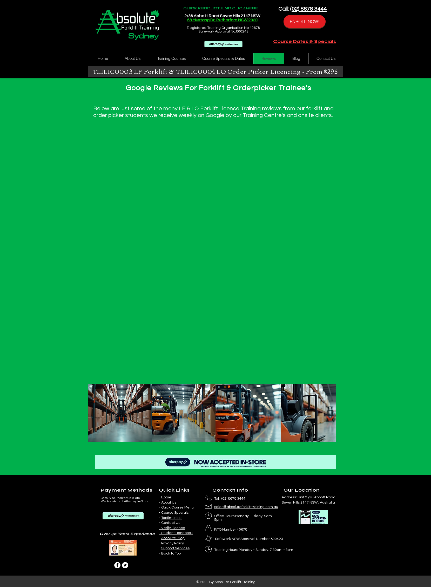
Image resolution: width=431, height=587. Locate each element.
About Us (168, 502)
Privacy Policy (172, 543)
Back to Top (171, 553)
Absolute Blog (173, 538)
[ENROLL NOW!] (305, 21)
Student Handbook (177, 533)
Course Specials (174, 512)
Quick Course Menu (177, 507)
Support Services (175, 548)
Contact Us (170, 523)
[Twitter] (125, 565)
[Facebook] (117, 565)
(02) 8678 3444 (308, 9)
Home (166, 497)
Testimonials (171, 518)
